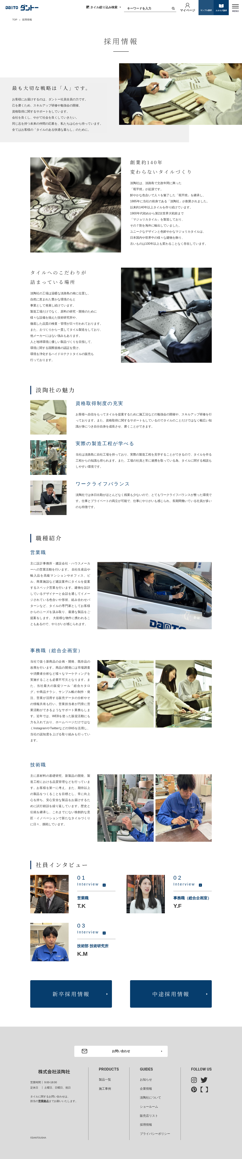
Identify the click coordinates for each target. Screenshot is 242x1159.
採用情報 (146, 1124)
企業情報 (146, 1088)
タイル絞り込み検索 (103, 7)
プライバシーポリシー (155, 1133)
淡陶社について (150, 1097)
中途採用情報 (171, 993)
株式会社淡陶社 (54, 1071)
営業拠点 (43, 1101)
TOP (14, 19)
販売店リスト (149, 1115)
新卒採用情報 (71, 993)
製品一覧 (105, 1079)
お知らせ (146, 1079)
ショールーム (149, 1106)
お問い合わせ (121, 1051)
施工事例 (105, 1088)
